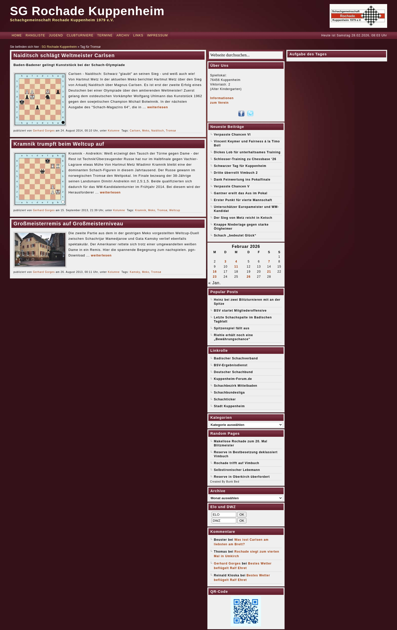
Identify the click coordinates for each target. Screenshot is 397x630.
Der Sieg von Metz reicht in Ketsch (243, 218)
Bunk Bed (232, 481)
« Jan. (214, 283)
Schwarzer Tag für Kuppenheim (240, 166)
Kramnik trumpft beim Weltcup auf (58, 144)
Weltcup (174, 210)
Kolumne (114, 130)
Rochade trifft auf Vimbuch (236, 463)
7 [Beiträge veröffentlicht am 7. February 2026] (269, 261)
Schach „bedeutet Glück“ (235, 235)
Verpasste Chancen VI (232, 134)
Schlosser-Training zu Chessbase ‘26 (245, 159)
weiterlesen (157, 107)
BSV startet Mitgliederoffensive (240, 310)
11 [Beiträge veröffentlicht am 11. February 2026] (236, 266)
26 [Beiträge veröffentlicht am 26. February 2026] (248, 276)
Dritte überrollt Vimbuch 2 (236, 173)
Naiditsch (157, 130)
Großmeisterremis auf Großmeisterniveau (68, 223)
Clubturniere (80, 35)
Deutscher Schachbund (233, 372)
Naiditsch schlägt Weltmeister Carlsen (64, 55)
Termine (105, 35)
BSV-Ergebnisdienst (231, 365)
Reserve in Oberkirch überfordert (242, 477)
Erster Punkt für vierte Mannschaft (243, 200)
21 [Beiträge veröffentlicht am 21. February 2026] (269, 271)
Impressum (157, 35)
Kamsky (135, 272)
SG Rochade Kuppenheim (87, 11)
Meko (145, 130)
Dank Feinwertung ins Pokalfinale (242, 179)
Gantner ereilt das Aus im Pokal (240, 193)
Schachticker (225, 399)
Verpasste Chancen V (232, 186)
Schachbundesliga (229, 392)
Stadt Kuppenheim (229, 406)
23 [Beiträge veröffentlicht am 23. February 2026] (215, 276)
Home (17, 35)
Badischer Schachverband (236, 358)
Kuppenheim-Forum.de (233, 379)
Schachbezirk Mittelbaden (235, 385)
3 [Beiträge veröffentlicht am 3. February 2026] (226, 261)
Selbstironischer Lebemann (237, 470)
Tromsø (171, 130)
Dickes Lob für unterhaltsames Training (247, 152)
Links (138, 35)
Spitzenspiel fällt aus (232, 328)
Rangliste (35, 35)
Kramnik (140, 210)
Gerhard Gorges (44, 130)
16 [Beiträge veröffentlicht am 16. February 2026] (215, 271)
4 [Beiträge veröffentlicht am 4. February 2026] (236, 261)
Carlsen (135, 130)
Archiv (122, 35)
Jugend (56, 35)
